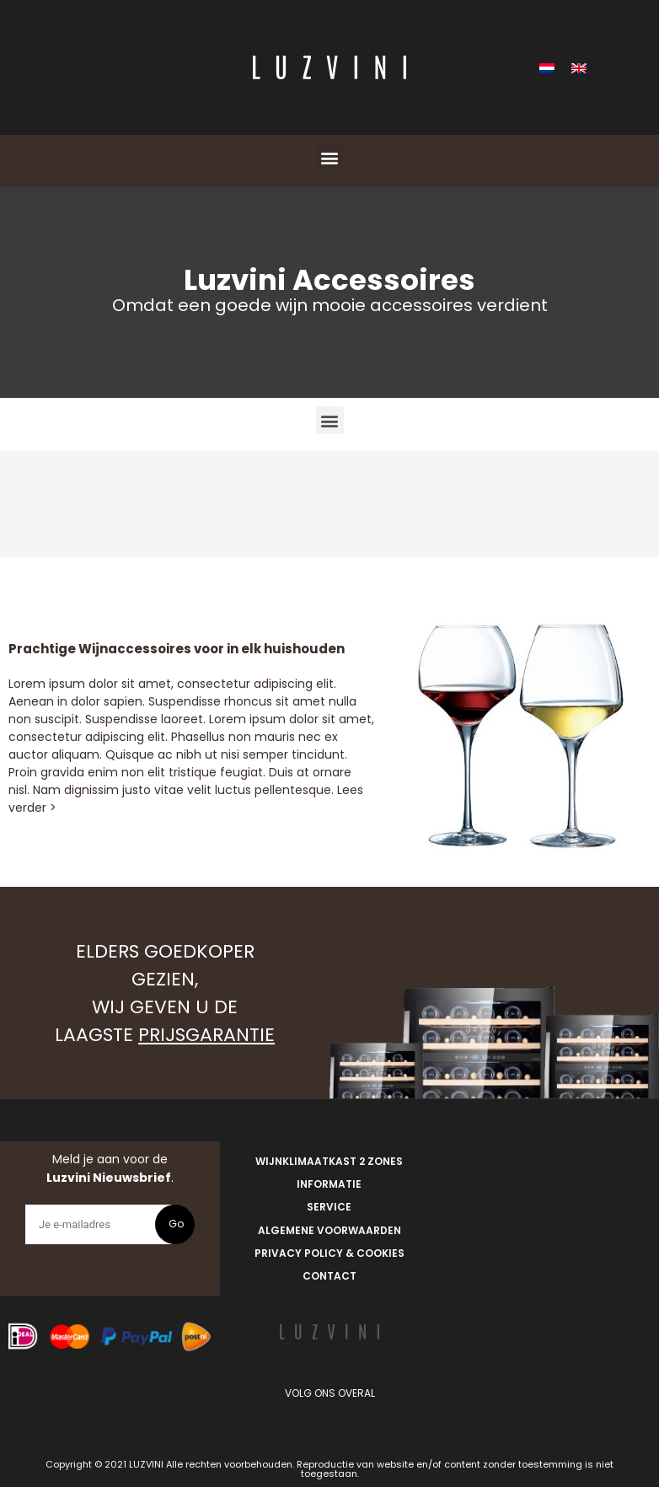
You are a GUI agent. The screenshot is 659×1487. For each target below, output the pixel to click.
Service (329, 1207)
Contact (329, 1276)
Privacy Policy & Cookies (329, 1253)
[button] (330, 157)
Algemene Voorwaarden (329, 1230)
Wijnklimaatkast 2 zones (329, 1161)
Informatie (329, 1184)
